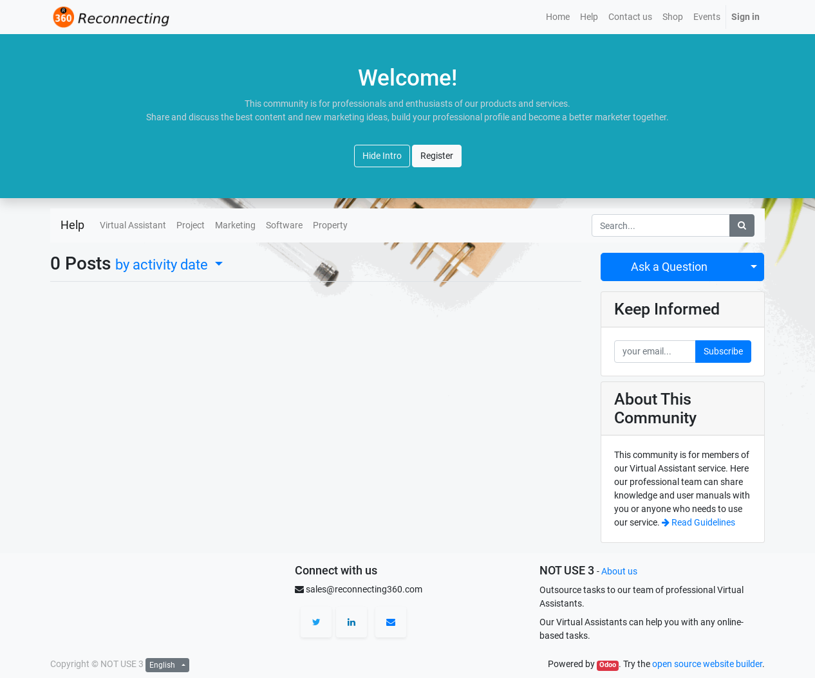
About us (619, 571)
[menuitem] (558, 17)
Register (436, 156)
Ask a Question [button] (669, 267)
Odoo (607, 665)
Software (284, 225)
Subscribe (723, 351)
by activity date (163, 264)
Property (330, 225)
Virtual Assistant (133, 225)
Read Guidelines (698, 522)
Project (190, 225)
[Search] (741, 225)
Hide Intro (382, 156)
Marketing (235, 225)
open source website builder (707, 664)
